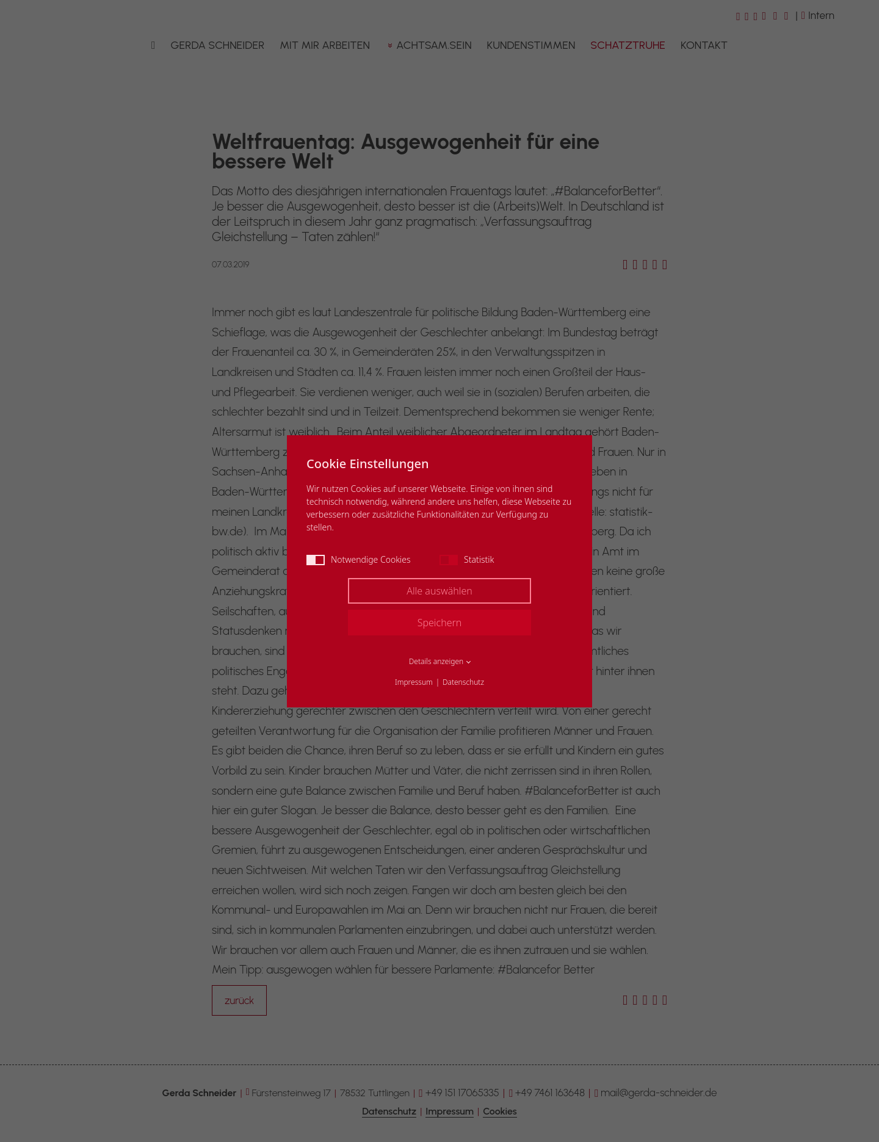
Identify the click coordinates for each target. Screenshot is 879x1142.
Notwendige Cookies (358, 559)
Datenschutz (463, 682)
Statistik (467, 559)
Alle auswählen (439, 591)
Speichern (440, 622)
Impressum (414, 682)
